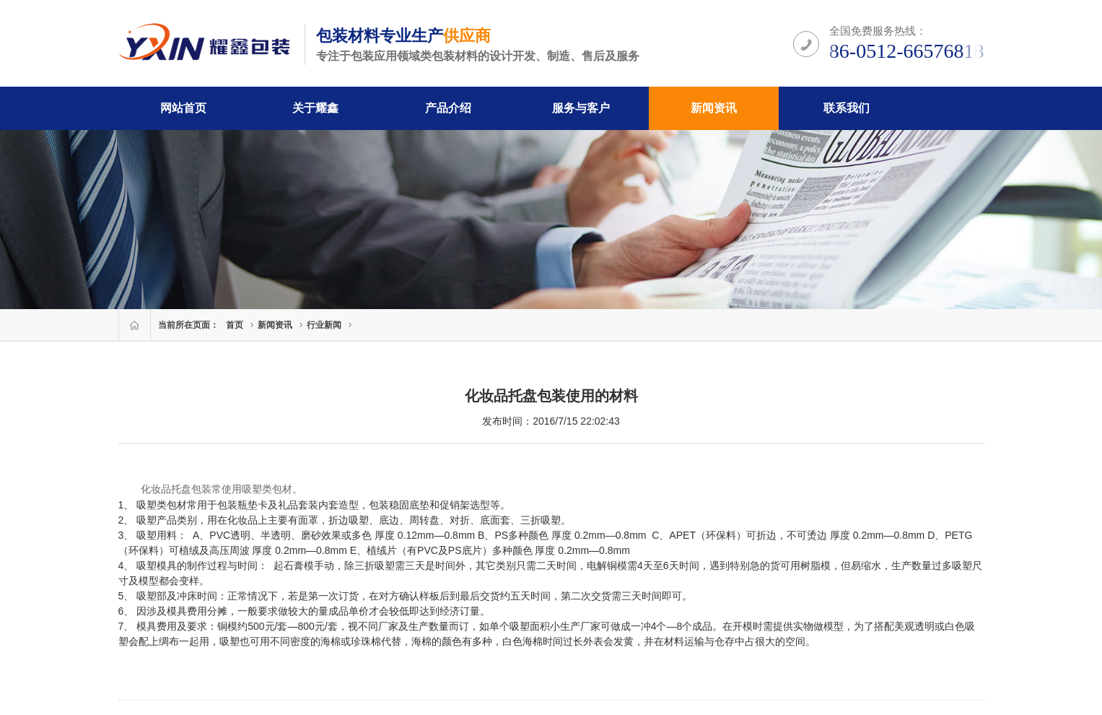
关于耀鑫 (315, 108)
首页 (234, 325)
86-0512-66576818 (906, 51)
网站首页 (183, 108)
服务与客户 (581, 108)
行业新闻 (324, 325)
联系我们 (846, 108)
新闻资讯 (714, 108)
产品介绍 (448, 108)
